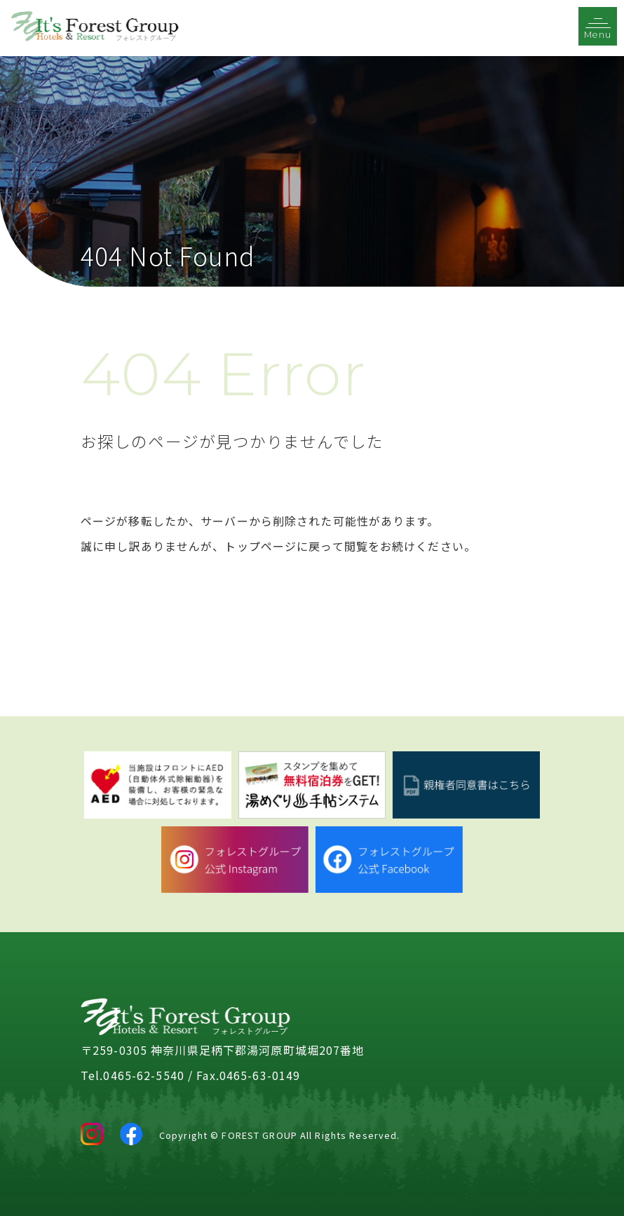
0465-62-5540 (143, 1075)
